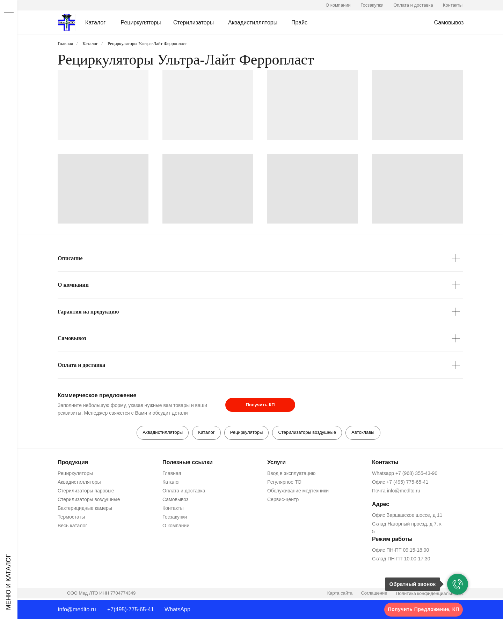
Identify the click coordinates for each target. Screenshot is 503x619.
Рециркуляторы (141, 22)
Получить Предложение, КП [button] (423, 609)
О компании (338, 5)
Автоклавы (365, 433)
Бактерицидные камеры (85, 509)
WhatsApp (177, 609)
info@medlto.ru (77, 609)
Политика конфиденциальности (429, 594)
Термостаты (71, 518)
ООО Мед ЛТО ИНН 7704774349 (101, 594)
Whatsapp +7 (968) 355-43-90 (404, 474)
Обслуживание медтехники (298, 492)
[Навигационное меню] (9, 10)
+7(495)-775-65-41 (130, 609)
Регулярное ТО (284, 483)
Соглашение (374, 594)
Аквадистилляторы (252, 22)
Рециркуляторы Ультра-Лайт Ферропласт (147, 43)
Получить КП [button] (260, 404)
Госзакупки (371, 5)
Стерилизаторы (193, 22)
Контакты (452, 5)
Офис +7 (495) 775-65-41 (400, 483)
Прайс (299, 22)
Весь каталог (72, 527)
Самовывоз (449, 22)
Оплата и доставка (413, 5)
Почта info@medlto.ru (396, 492)
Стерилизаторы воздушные (308, 433)
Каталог (95, 22)
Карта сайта (339, 594)
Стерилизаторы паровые (86, 492)
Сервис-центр (283, 501)
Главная (65, 43)
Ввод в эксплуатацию (291, 474)
